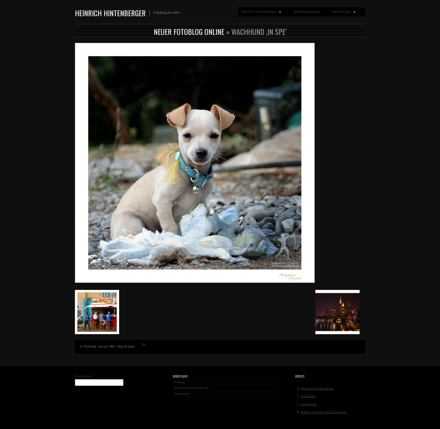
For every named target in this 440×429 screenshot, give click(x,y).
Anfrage (180, 382)
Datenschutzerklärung (191, 388)
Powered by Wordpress (317, 388)
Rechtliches (343, 12)
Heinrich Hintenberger (110, 12)
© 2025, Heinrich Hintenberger (324, 412)
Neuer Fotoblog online (189, 31)
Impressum (182, 393)
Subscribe (308, 396)
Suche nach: (84, 376)
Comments (309, 404)
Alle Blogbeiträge (306, 12)
